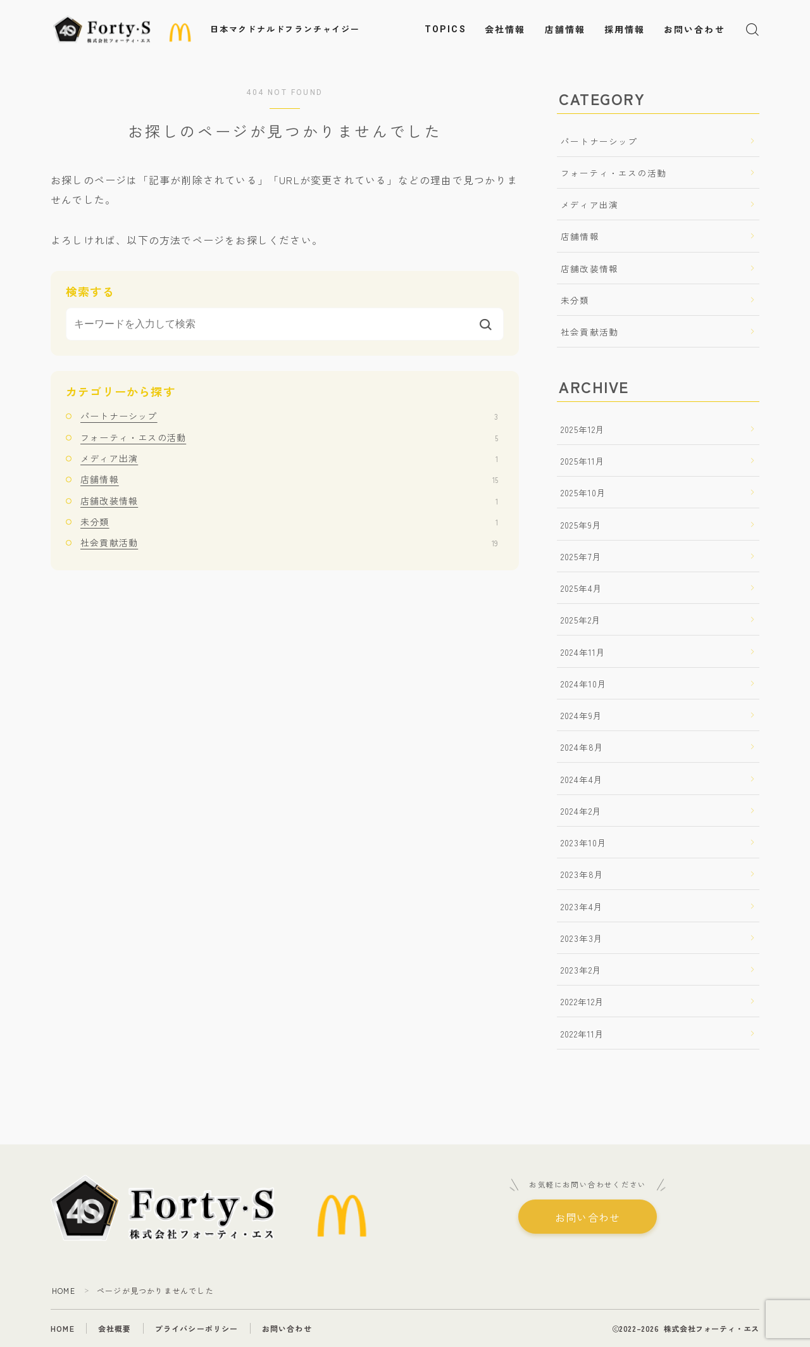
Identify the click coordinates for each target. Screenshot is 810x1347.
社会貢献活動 (289, 542)
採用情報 (624, 30)
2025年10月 (584, 492)
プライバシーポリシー (197, 1328)
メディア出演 (289, 458)
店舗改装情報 (289, 500)
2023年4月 (582, 906)
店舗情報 (565, 30)
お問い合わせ (694, 30)
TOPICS (445, 29)
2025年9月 (581, 524)
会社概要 (115, 1328)
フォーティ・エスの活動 (289, 437)
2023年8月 (582, 874)
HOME (63, 1290)
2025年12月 (583, 429)
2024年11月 (583, 652)
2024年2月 (581, 811)
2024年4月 (582, 779)
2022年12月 (583, 1001)
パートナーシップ (289, 416)
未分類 (289, 521)
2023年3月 (582, 938)
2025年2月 (581, 619)
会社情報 (505, 30)
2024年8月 (582, 747)
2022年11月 (583, 1033)
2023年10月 (584, 842)
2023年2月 (581, 969)
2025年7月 (581, 556)
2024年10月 (584, 683)
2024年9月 (581, 715)
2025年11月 (583, 460)
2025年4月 (581, 588)
